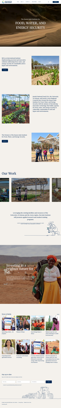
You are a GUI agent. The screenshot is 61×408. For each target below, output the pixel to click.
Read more (5, 141)
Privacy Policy (20, 402)
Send (49, 381)
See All (58, 314)
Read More (18, 197)
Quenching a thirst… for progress (8, 332)
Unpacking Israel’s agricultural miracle (7, 356)
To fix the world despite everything (22, 356)
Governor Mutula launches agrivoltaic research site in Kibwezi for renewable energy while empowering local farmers (37, 359)
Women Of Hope (20, 332)
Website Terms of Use (27, 402)
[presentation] (4, 189)
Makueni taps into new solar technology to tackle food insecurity (52, 333)
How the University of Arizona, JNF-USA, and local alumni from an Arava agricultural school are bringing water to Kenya (52, 359)
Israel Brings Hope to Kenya (36, 332)
